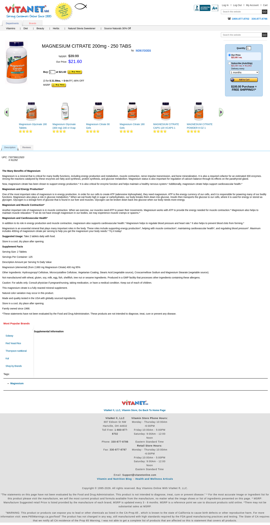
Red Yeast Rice (13, 343)
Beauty (40, 28)
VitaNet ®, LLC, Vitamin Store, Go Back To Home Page (135, 410)
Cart (265, 5)
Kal (7, 358)
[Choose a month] (244, 72)
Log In (225, 5)
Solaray (9, 335)
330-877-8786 (119, 441)
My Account (252, 5)
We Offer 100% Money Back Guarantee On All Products (63, 11)
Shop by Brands (14, 365)
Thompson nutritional (16, 350)
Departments (12, 23)
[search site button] (264, 35)
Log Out (237, 5)
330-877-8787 (118, 449)
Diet (25, 28)
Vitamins (10, 28)
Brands (32, 23)
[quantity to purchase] (52, 72)
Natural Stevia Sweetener (81, 28)
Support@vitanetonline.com (139, 475)
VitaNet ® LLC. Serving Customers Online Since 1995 (28, 11)
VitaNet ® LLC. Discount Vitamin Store (135, 402)
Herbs (56, 28)
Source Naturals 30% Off (117, 28)
